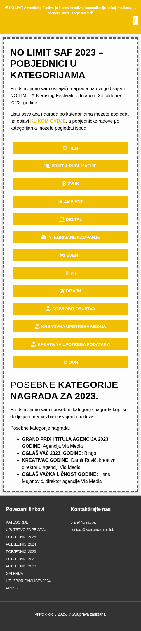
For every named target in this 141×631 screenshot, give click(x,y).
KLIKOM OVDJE (48, 121)
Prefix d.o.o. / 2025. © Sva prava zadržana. (70, 614)
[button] (135, 20)
